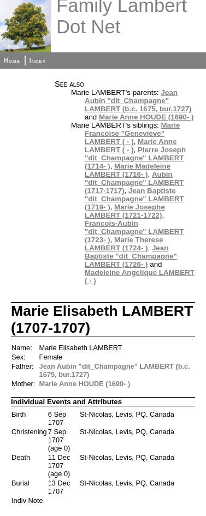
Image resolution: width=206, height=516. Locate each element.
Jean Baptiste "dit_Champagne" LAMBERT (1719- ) (134, 199)
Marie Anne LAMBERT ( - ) (130, 145)
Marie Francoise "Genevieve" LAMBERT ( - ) (132, 133)
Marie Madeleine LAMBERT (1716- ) (127, 170)
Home (11, 60)
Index (37, 60)
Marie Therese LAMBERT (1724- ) (124, 244)
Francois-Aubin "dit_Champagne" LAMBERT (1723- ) (134, 231)
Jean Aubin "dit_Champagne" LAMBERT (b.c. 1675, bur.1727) (138, 100)
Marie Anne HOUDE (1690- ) (146, 117)
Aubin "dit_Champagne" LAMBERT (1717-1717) (134, 182)
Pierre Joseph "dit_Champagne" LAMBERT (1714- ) (135, 158)
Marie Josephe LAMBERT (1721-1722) (125, 211)
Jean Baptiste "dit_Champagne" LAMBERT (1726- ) (131, 256)
